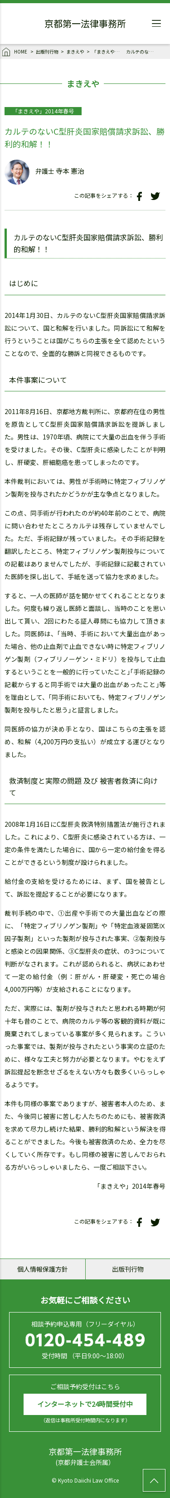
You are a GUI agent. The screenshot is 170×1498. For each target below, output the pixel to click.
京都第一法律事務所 (85, 25)
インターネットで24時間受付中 (85, 1404)
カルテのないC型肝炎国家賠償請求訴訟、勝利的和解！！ (142, 51)
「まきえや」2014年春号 (108, 51)
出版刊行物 (47, 51)
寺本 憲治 (70, 171)
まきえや (75, 51)
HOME (15, 52)
